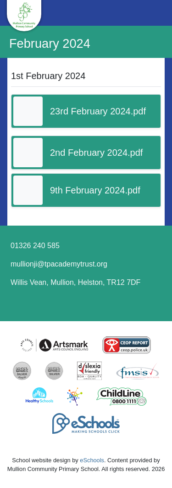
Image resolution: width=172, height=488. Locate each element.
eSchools (92, 460)
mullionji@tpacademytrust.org (59, 264)
